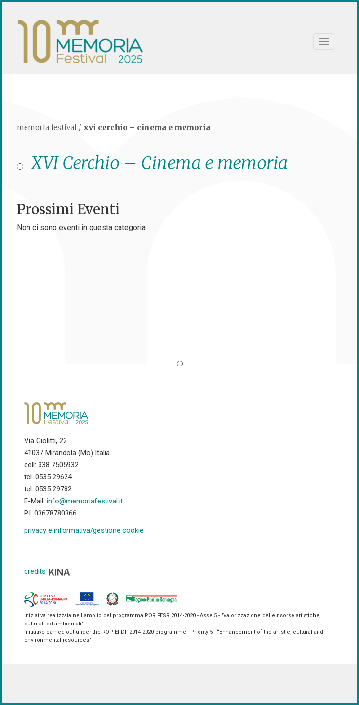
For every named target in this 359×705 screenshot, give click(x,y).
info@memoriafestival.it (85, 501)
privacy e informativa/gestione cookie (84, 530)
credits (47, 571)
